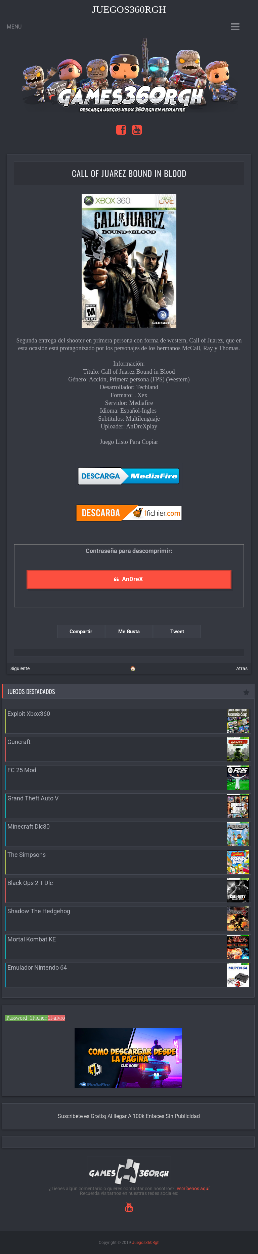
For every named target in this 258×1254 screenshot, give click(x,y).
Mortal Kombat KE (31, 939)
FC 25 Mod (21, 770)
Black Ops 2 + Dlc (30, 882)
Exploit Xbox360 (28, 713)
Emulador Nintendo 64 (37, 967)
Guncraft (19, 741)
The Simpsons (26, 854)
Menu (14, 27)
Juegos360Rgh (129, 9)
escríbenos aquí (193, 1188)
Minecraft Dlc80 (28, 826)
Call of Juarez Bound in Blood (129, 173)
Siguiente (20, 668)
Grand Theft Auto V (32, 798)
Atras (242, 668)
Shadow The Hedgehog (38, 911)
